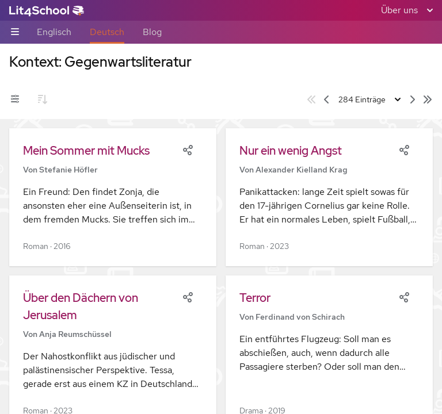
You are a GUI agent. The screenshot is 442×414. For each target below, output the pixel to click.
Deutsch (107, 32)
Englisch (54, 32)
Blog (152, 32)
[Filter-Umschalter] (15, 99)
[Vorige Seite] (326, 99)
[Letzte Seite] (427, 99)
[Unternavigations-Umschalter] (15, 32)
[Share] (187, 149)
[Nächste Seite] (412, 99)
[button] (112, 197)
